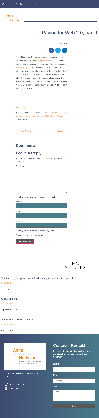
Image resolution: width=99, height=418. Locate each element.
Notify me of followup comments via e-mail (36, 197)
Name (19, 202)
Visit (22, 107)
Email (19, 211)
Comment (21, 166)
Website (19, 221)
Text (55, 386)
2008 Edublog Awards (54, 116)
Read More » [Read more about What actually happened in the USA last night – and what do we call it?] (7, 283)
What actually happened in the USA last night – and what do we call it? (39, 278)
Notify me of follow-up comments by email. (36, 231)
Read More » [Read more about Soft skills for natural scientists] (7, 324)
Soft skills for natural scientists (17, 319)
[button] (95, 15)
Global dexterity (9, 299)
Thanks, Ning (21, 67)
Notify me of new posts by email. (32, 235)
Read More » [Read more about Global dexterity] (7, 304)
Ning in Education (45, 61)
